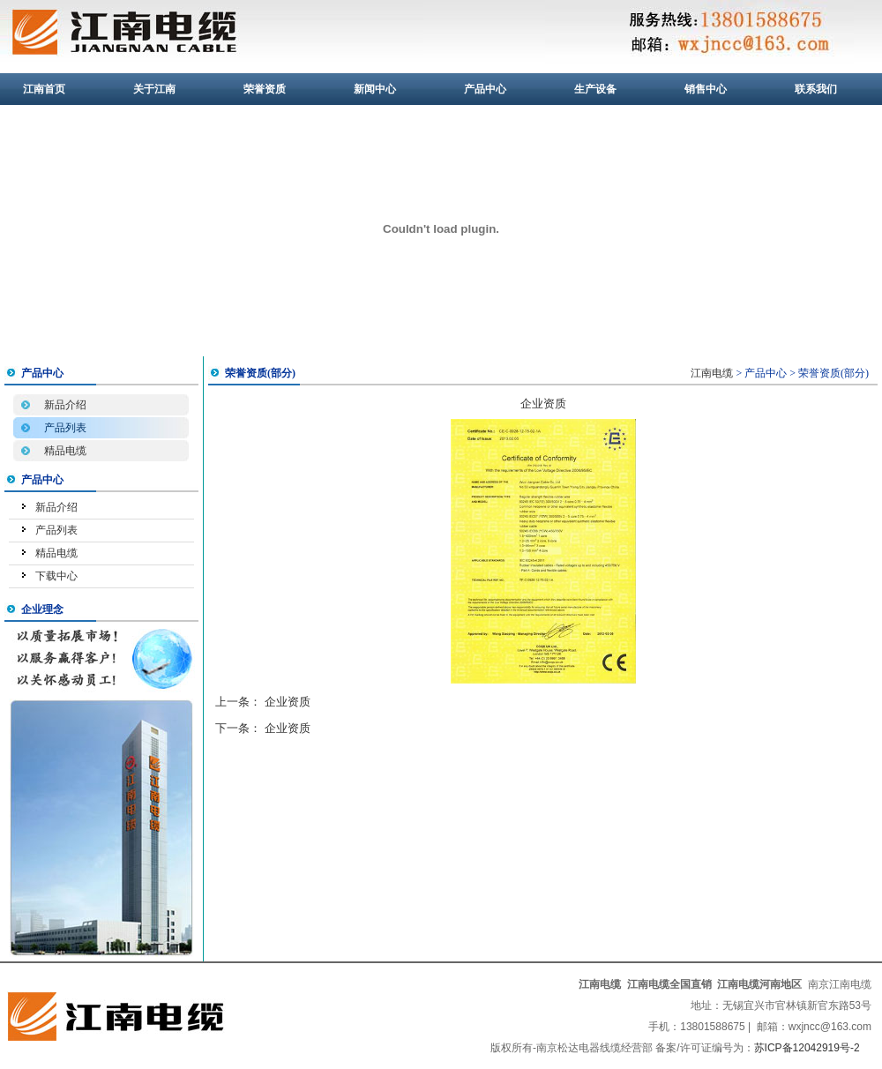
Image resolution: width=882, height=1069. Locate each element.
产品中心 (485, 89)
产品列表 (65, 428)
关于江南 (154, 89)
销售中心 (705, 89)
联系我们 (816, 89)
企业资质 (287, 701)
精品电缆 (65, 451)
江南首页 (44, 89)
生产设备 (595, 89)
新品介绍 (65, 405)
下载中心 (56, 576)
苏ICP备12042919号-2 (807, 1048)
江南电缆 (712, 373)
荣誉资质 (264, 89)
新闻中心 (375, 89)
